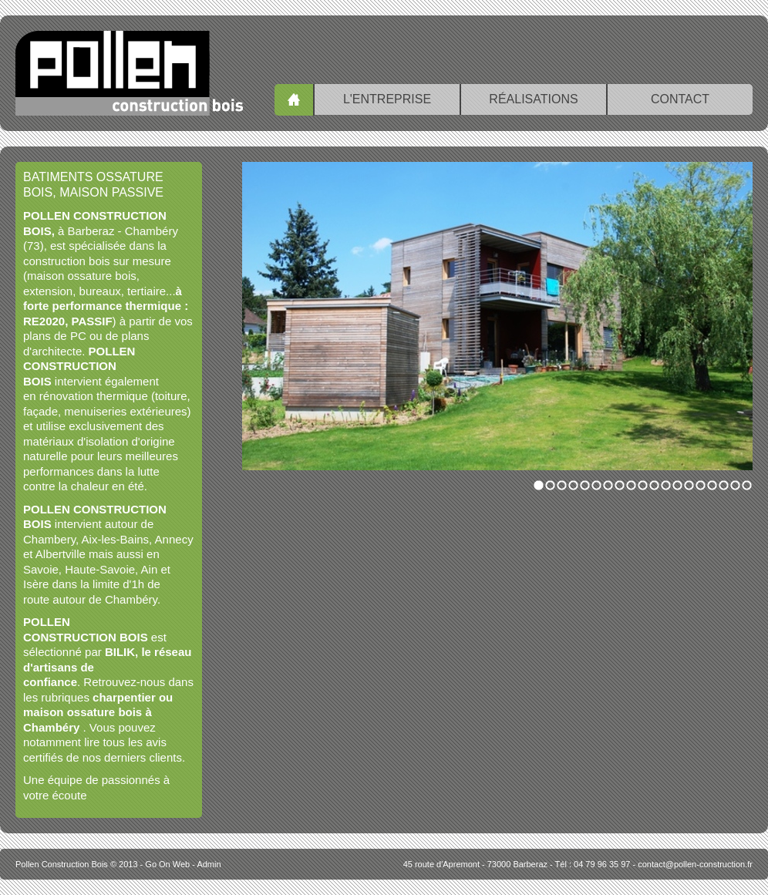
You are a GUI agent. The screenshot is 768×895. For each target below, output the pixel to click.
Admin (209, 864)
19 (747, 485)
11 (654, 485)
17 (724, 485)
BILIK (120, 651)
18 (735, 485)
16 (712, 485)
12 (666, 485)
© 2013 (76, 864)
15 (701, 485)
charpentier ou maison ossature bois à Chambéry (98, 712)
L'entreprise (387, 99)
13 (677, 485)
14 (689, 485)
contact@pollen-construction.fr (695, 864)
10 (643, 485)
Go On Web (167, 864)
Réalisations (533, 99)
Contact (680, 99)
